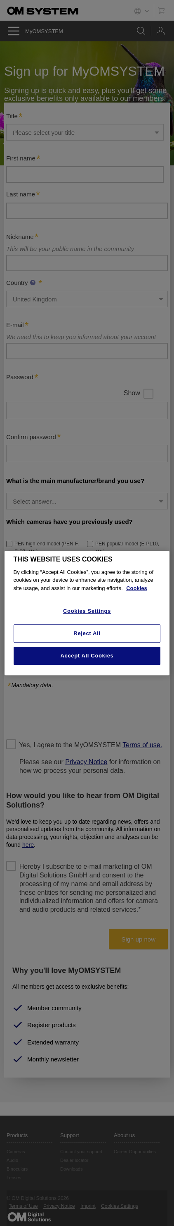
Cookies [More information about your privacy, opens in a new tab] (136, 588)
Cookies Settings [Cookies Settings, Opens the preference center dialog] (87, 611)
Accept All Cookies (87, 655)
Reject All (86, 633)
